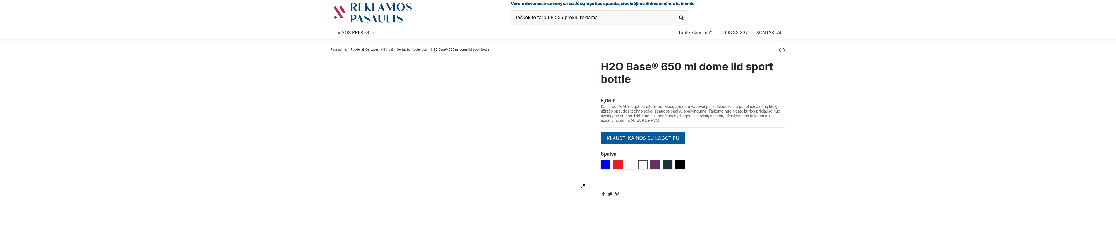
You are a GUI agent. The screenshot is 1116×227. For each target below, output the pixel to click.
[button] (734, 32)
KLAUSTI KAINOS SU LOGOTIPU (643, 138)
